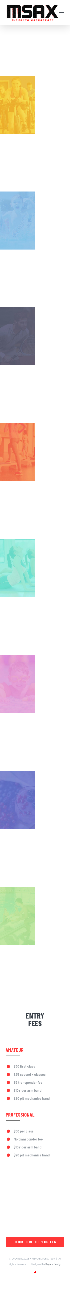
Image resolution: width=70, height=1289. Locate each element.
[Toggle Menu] (62, 12)
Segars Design (53, 1264)
